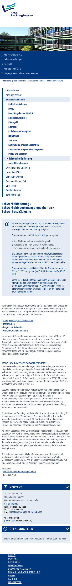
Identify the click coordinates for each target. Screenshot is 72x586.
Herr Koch (10, 520)
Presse (11, 575)
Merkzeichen (9, 324)
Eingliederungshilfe (17, 118)
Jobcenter (13, 140)
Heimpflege (13, 136)
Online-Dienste (12, 90)
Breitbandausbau (13, 190)
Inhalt (11, 555)
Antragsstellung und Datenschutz (18, 320)
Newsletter (14, 582)
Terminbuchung (13, 195)
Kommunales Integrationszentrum (23, 145)
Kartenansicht (11, 503)
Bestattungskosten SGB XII (20, 113)
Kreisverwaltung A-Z (13, 54)
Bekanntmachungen (13, 59)
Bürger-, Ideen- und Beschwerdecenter (21, 73)
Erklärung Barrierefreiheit (24, 572)
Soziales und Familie (36, 81)
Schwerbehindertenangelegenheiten (19, 471)
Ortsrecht (8, 64)
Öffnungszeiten (21, 529)
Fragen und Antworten (13, 327)
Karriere (13, 579)
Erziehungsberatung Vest (19, 131)
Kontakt (16, 487)
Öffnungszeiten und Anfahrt (15, 330)
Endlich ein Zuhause (17, 104)
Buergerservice (20, 81)
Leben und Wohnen (14, 176)
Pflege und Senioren (17, 154)
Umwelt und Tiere (14, 172)
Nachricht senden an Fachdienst (26, 512)
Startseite (7, 81)
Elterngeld (13, 122)
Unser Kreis (11, 185)
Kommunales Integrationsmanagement (26, 149)
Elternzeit (12, 127)
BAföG (11, 109)
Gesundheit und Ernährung (18, 167)
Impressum (14, 562)
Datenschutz (15, 565)
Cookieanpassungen (19, 569)
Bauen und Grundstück (16, 181)
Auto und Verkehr (13, 95)
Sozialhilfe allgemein (18, 163)
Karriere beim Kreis (12, 68)
